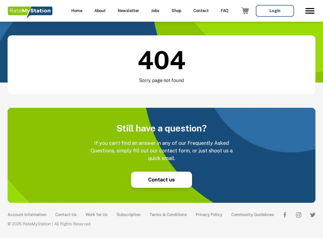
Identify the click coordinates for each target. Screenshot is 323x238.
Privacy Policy (209, 214)
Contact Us (66, 214)
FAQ (224, 10)
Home (76, 10)
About (100, 10)
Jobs (155, 10)
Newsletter (128, 10)
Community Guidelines (252, 214)
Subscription (129, 214)
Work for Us (97, 214)
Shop (176, 10)
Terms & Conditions (168, 214)
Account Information (27, 214)
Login (275, 10)
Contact (201, 10)
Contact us (161, 180)
